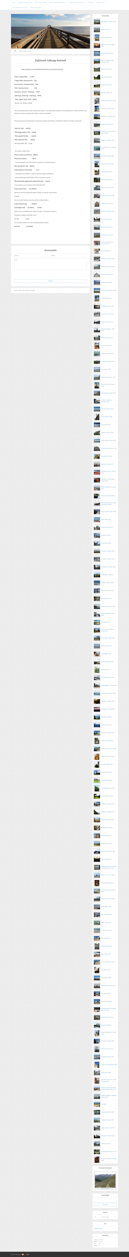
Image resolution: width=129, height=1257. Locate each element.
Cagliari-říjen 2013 (106, 298)
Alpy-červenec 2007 (106, 77)
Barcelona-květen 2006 (107, 156)
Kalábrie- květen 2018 (107, 582)
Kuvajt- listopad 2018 (107, 661)
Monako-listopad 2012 (107, 883)
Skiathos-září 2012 (106, 1025)
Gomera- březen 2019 (107, 432)
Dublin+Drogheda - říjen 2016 (108, 329)
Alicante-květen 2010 (107, 53)
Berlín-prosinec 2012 (107, 227)
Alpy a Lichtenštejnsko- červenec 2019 (107, 61)
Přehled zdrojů (98, 1228)
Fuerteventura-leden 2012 (108, 393)
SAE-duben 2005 (105, 993)
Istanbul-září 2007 (106, 535)
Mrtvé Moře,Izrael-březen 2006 (108, 890)
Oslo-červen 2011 (106, 938)
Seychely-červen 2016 (107, 1017)
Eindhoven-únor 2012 (107, 353)
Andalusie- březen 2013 (107, 108)
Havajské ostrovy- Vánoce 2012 (108, 472)
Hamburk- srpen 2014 (107, 464)
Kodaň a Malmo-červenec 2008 (108, 614)
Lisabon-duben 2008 (107, 740)
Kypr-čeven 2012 (105, 669)
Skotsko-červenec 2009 (107, 1041)
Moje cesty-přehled (40, 2)
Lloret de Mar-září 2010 (107, 756)
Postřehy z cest (100, 2)
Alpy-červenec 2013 (106, 85)
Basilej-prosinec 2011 (107, 179)
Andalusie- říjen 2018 (107, 124)
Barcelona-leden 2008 (107, 164)
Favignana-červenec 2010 (108, 377)
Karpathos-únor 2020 (107, 590)
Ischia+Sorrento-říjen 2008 (108, 511)
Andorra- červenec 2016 (108, 140)
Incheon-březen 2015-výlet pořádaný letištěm (108, 503)
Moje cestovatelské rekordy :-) (57, 2)
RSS (28, 1254)
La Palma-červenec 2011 (108, 677)
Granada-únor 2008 (106, 456)
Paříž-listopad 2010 (106, 946)
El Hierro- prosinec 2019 (108, 361)
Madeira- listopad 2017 (107, 812)
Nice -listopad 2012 (106, 914)
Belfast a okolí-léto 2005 (108, 195)
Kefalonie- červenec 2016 (108, 606)
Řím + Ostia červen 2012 (108, 962)
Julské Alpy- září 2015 (107, 574)
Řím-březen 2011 (106, 970)
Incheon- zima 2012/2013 (108, 495)
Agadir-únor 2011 (106, 29)
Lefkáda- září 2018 (106, 717)
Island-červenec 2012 (107, 527)
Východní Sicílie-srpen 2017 (109, 1151)
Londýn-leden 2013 (106, 772)
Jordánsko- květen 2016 (107, 559)
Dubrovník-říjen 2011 (107, 337)
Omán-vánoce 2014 (106, 930)
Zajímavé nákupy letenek (25, 2)
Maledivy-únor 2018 (106, 827)
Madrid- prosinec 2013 (107, 819)
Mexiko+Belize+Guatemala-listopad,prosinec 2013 (108, 867)
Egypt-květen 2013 (106, 345)
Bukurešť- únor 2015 (107, 274)
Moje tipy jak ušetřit (35, 7)
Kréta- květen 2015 (106, 646)
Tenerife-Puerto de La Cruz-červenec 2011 (109, 1080)
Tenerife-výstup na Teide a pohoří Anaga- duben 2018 (108, 1088)
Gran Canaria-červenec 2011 (109, 448)
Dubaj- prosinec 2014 (107, 322)
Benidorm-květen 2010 (107, 211)
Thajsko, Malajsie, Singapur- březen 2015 (109, 1096)
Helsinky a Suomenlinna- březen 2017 (108, 480)
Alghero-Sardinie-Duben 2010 (108, 45)
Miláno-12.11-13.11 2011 (108, 875)
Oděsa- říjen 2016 (106, 922)
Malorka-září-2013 (106, 835)
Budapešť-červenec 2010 (108, 266)
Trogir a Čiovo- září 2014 (108, 1128)
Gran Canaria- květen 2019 (108, 440)
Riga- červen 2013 (106, 954)
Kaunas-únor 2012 (106, 598)
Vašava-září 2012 (106, 1143)
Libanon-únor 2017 (106, 725)
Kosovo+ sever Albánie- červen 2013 (107, 630)
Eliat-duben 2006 (106, 369)
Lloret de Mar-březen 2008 (108, 748)
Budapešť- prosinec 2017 (108, 258)
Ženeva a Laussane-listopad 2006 (109, 1159)
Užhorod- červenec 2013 (108, 1136)
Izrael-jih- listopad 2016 (107, 551)
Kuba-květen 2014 (106, 654)
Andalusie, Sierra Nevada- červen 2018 (108, 132)
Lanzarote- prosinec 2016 (108, 693)
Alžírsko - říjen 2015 (106, 93)
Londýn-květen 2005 (107, 764)
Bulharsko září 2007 (106, 282)
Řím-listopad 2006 (106, 977)
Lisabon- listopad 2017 (107, 733)
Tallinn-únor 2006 (106, 1072)
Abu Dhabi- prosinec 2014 (108, 21)
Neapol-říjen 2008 (106, 906)
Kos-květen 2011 (105, 622)
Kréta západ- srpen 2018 (108, 638)
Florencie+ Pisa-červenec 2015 (108, 385)
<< (95, 1217)
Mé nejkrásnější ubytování (19, 7)
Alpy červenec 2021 (106, 69)
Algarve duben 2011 (106, 37)
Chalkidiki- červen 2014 (107, 306)
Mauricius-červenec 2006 (108, 851)
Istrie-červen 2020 (106, 543)
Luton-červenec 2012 (107, 796)
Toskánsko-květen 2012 (107, 1112)
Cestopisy (90, 2)
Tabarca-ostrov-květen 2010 (109, 1064)
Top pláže (104, 1104)
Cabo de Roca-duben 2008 (108, 290)
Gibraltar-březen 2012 (107, 409)
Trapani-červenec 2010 (107, 1120)
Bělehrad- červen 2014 (107, 187)
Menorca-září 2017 (106, 859)
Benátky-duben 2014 (107, 203)
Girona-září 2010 (105, 424)
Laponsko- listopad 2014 (108, 709)
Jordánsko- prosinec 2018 (108, 567)
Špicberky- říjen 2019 (107, 1049)
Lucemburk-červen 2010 (108, 788)
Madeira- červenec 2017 (108, 804)
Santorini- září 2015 (106, 1001)
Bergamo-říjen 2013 (106, 219)
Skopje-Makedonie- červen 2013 (108, 1033)
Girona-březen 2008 (106, 416)
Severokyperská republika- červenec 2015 (108, 1009)
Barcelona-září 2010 (106, 172)
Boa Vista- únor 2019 (107, 235)
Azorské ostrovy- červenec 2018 (108, 148)
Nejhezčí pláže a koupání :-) (77, 2)
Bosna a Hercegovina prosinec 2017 (107, 243)
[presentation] (50, 274)
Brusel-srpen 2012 (106, 251)
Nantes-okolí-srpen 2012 (108, 898)
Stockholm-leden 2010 (107, 1056)
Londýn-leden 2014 (106, 780)
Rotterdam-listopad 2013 (108, 985)
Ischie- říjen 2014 (106, 519)
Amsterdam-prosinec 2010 (108, 100)
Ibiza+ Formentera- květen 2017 (108, 487)
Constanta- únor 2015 (107, 314)
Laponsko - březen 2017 (108, 701)
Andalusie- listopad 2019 (108, 116)
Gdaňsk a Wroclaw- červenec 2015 (106, 401)
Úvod (13, 2)
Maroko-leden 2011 (106, 843)
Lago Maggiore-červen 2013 (109, 685)
